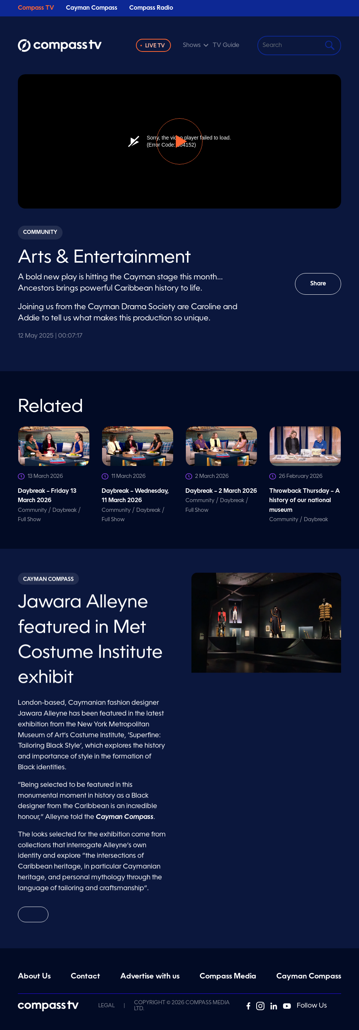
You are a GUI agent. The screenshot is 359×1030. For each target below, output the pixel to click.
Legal (106, 1005)
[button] (179, 141)
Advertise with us (150, 976)
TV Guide (226, 45)
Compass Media (228, 976)
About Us (34, 976)
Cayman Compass (91, 8)
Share (323, 288)
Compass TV (36, 8)
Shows (192, 45)
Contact (85, 976)
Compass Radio (151, 8)
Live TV (155, 45)
